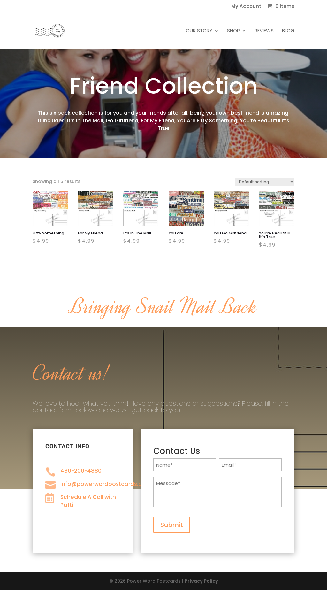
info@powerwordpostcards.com (105, 484)
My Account (246, 7)
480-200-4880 (81, 471)
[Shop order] (264, 182)
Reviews (264, 31)
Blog (288, 31)
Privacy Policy (201, 581)
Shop (233, 31)
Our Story (199, 31)
